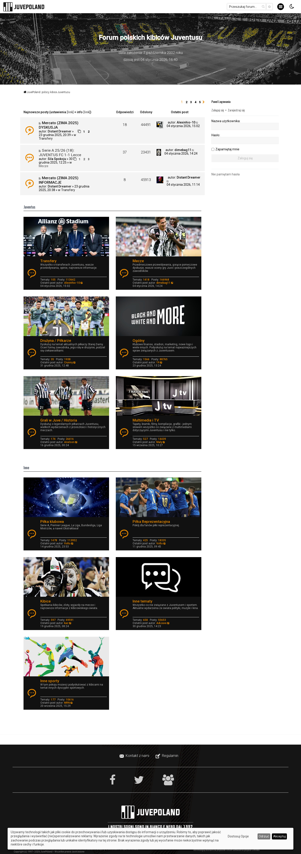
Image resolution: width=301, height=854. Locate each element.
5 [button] (200, 102)
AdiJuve (161, 623)
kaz (66, 623)
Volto (67, 543)
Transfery (46, 138)
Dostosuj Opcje (238, 836)
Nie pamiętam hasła (225, 174)
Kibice (45, 601)
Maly (159, 442)
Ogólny (138, 340)
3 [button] (191, 102)
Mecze (43, 166)
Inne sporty (49, 681)
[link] (70, 112)
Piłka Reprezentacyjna (151, 521)
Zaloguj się (217, 110)
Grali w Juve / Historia (58, 420)
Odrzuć (264, 836)
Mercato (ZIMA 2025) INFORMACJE (58, 180)
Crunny (68, 362)
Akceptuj (279, 836)
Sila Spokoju (57, 159)
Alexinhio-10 (186, 122)
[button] (203, 102)
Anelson (69, 442)
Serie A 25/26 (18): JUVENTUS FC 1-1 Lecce (60, 152)
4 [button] (195, 102)
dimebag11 (182, 150)
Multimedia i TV (146, 420)
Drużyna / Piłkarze (55, 340)
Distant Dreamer (59, 131)
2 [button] (186, 102)
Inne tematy (142, 601)
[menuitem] (134, 755)
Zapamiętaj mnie (227, 149)
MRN (67, 702)
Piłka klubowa (52, 521)
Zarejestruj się (236, 110)
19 (157, 362)
